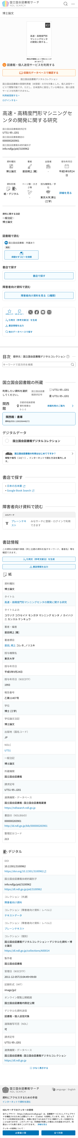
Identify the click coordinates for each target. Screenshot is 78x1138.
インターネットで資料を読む (16, 1101)
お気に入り (9, 312)
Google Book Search (21, 490)
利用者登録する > (10, 95)
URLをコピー (19, 312)
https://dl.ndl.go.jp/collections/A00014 (27, 950)
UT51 (8, 750)
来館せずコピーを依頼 (21, 254)
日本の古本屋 (16, 486)
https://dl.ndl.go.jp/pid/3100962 (23, 889)
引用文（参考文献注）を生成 (21, 320)
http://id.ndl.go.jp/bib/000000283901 (26, 826)
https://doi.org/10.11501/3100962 (26, 871)
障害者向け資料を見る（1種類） (39, 295)
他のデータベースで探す (19, 331)
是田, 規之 (10, 645)
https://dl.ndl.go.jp (15, 1060)
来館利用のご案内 (61, 406)
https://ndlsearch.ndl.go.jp (20, 808)
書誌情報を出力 (14, 325)
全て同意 (58, 1132)
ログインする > (9, 100)
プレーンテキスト (18, 523)
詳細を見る (65, 193)
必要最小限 (20, 1132)
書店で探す (39, 276)
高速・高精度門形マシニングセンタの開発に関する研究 (36, 602)
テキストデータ (13, 915)
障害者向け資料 (13, 902)
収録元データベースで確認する (38, 72)
